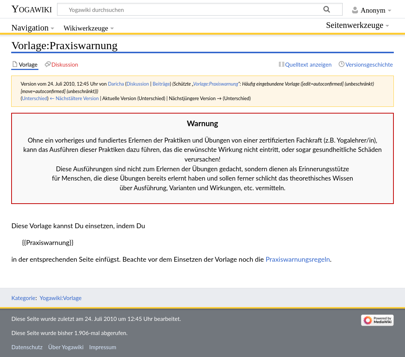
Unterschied (34, 98)
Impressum (102, 347)
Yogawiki (31, 9)
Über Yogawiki (66, 347)
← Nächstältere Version (74, 98)
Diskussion (137, 84)
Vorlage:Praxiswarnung (215, 84)
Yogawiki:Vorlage (61, 297)
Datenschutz (27, 347)
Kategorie (23, 297)
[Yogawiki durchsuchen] (199, 9)
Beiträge (161, 84)
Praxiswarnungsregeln (298, 259)
